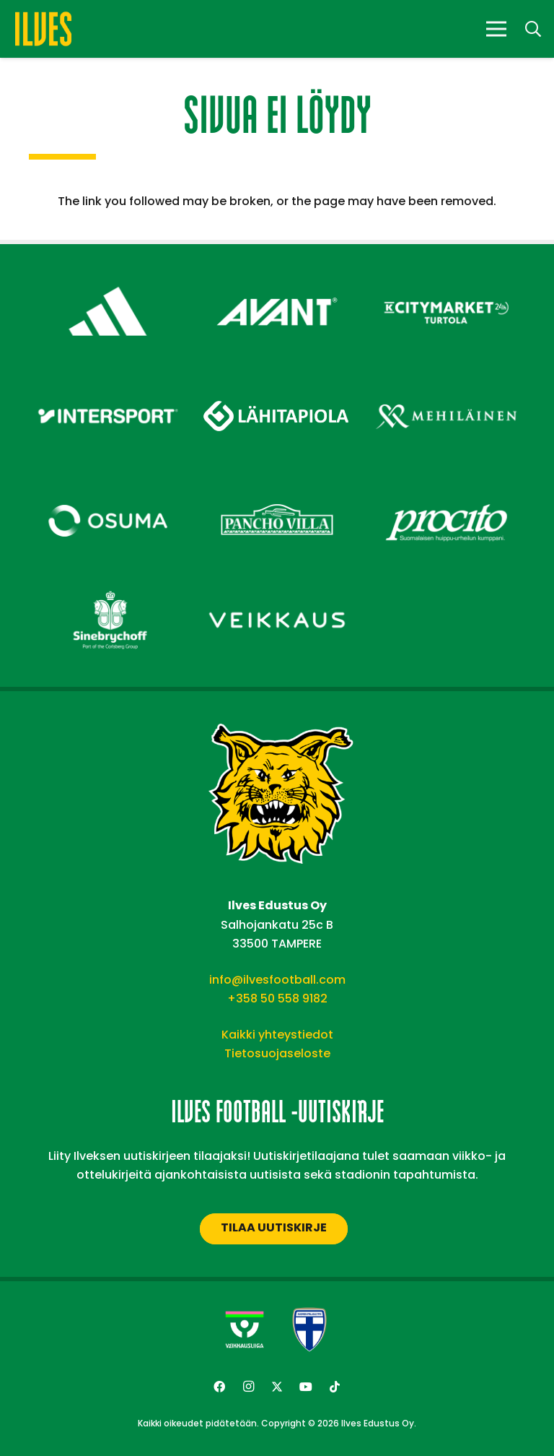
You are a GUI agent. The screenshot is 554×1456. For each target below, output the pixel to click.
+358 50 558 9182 (277, 998)
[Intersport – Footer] (108, 381)
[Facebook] (219, 1386)
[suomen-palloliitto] (309, 1329)
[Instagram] (248, 1386)
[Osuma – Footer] (108, 485)
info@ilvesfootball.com (277, 979)
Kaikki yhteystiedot (277, 1034)
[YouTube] (305, 1386)
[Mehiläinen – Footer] (446, 381)
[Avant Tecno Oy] (277, 276)
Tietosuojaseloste (277, 1053)
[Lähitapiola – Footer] (277, 376)
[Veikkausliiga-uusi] (244, 1329)
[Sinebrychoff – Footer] (108, 585)
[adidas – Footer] (108, 276)
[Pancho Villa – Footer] (277, 485)
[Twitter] (277, 1386)
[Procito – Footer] (446, 485)
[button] (533, 29)
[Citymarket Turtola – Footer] (446, 276)
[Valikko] (496, 29)
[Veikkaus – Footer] (277, 585)
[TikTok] (334, 1386)
